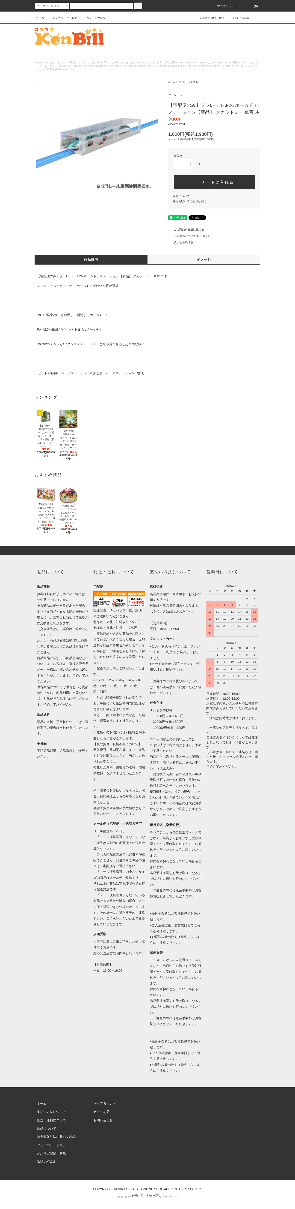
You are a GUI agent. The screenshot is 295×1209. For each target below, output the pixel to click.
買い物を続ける (180, 242)
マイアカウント (104, 1103)
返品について (181, 196)
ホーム (40, 18)
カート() (248, 6)
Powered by (147, 1196)
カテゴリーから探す (62, 18)
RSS (40, 1162)
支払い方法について (51, 1112)
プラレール (184, 82)
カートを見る (103, 1112)
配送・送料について (51, 1120)
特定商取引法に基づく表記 (189, 201)
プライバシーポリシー (53, 1145)
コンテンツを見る (94, 18)
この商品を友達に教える (186, 229)
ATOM (50, 1162)
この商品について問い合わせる (190, 236)
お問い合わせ (238, 18)
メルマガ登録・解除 (209, 18)
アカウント (222, 6)
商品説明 (91, 259)
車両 (195, 82)
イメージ (204, 259)
